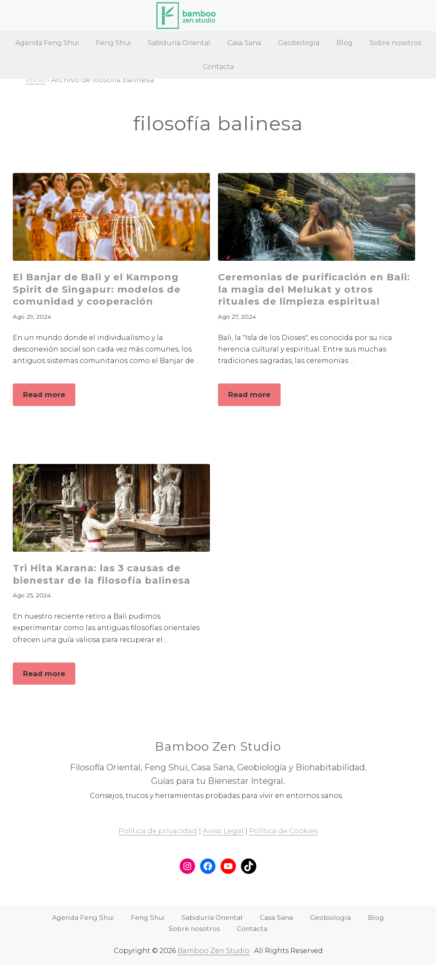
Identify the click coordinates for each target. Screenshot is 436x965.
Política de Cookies (285, 831)
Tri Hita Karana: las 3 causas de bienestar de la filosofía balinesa (103, 574)
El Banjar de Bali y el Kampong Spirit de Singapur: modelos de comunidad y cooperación (98, 289)
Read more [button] (49, 397)
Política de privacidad (157, 831)
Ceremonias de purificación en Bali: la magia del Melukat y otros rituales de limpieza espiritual (315, 289)
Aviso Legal (223, 831)
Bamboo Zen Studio (214, 951)
